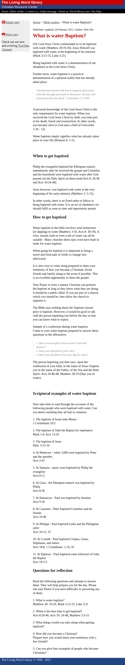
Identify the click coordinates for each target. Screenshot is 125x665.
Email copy (13, 22)
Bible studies (17, 11)
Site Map (96, 11)
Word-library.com (79, 11)
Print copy (12, 34)
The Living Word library (22, 2)
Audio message (48, 11)
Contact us (32, 11)
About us (63, 11)
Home (5, 11)
